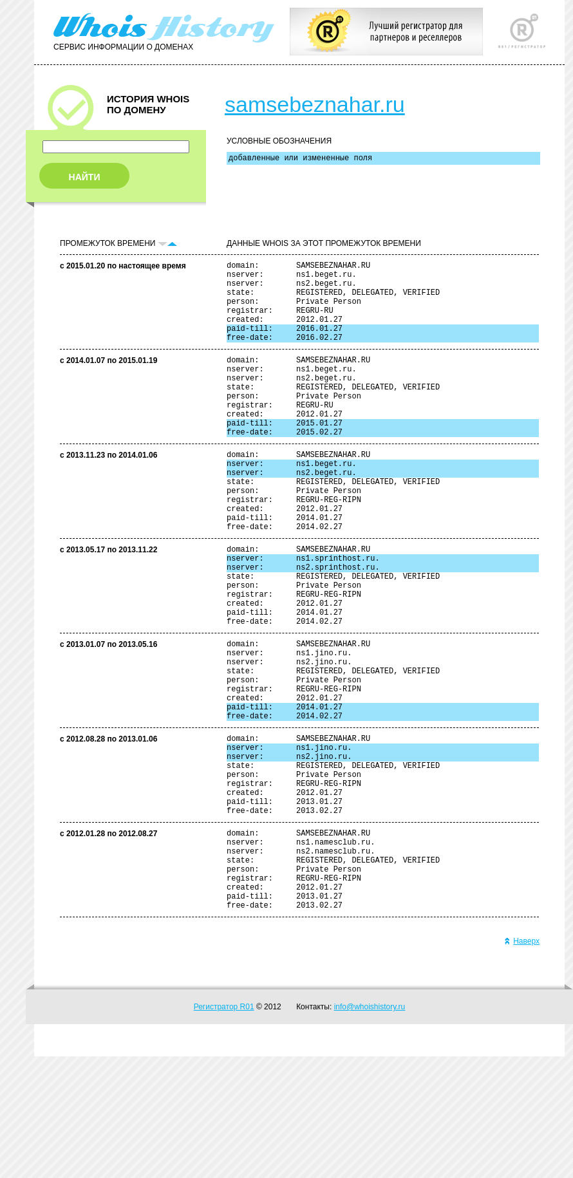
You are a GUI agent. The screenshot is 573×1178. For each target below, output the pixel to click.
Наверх (522, 1062)
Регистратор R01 (224, 1128)
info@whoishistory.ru (370, 1128)
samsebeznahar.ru (315, 104)
